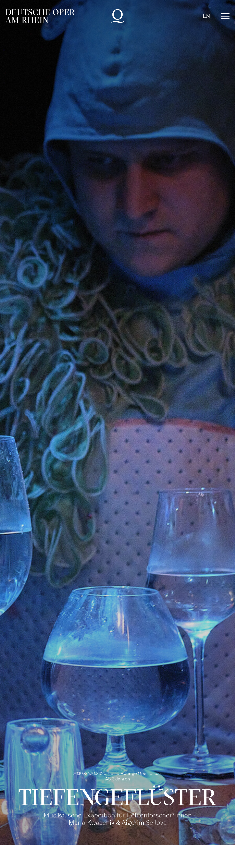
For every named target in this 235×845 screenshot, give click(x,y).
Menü (225, 16)
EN (206, 16)
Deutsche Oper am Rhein (40, 16)
